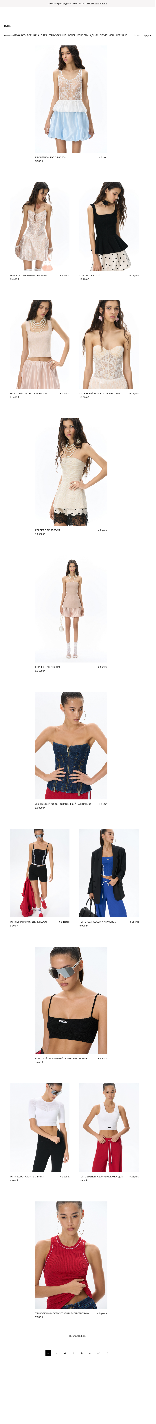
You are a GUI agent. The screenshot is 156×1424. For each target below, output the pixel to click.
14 (98, 1352)
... (90, 1352)
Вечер (72, 35)
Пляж (44, 35)
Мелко (138, 35)
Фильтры (9, 35)
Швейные (121, 35)
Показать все (23, 35)
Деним (94, 35)
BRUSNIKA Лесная (97, 3)
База (36, 35)
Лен (111, 35)
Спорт (103, 35)
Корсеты (82, 35)
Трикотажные (57, 35)
